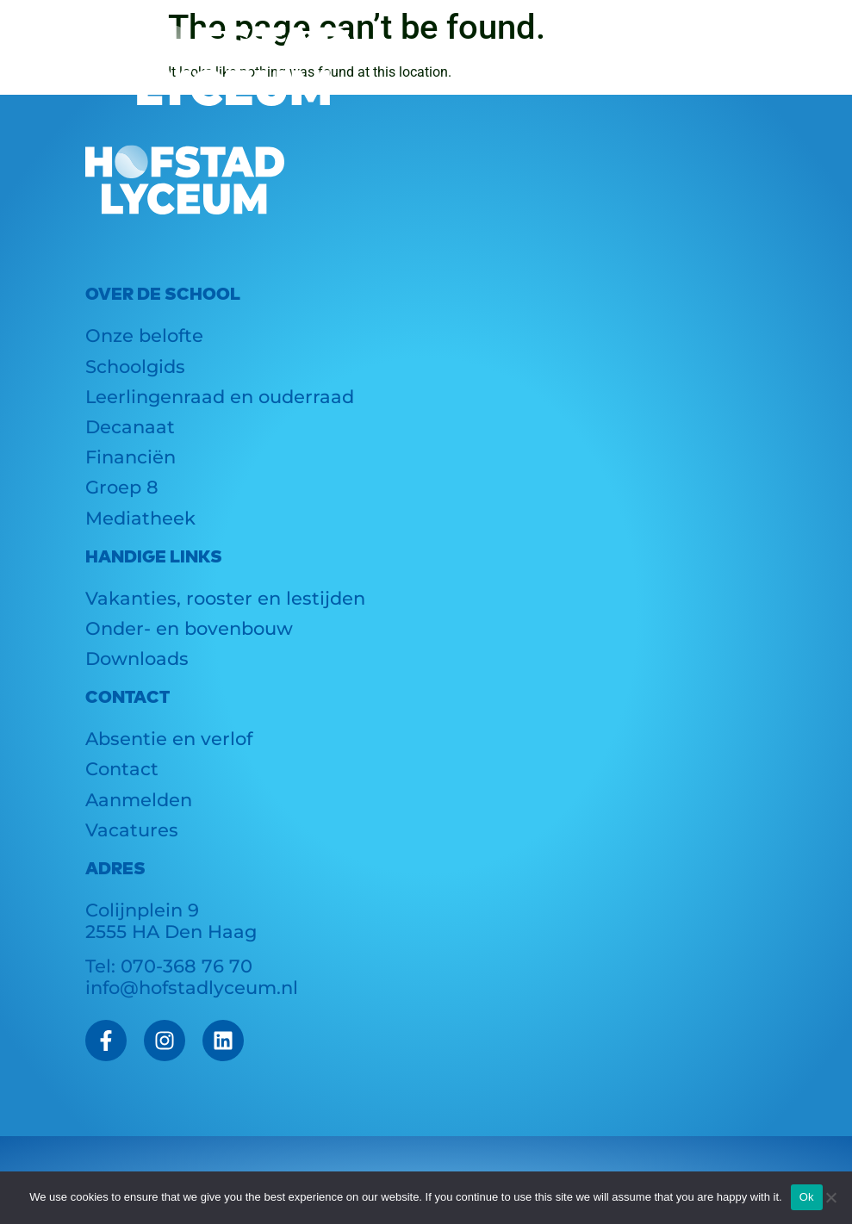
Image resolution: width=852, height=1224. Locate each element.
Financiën (130, 457)
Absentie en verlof (168, 738)
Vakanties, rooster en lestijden (225, 598)
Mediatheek (140, 518)
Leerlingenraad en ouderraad (219, 396)
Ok (806, 1196)
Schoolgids (135, 366)
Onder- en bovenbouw (189, 628)
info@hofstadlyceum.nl (191, 987)
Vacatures (131, 830)
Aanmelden (138, 800)
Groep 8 (122, 487)
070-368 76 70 (186, 966)
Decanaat (130, 427)
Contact (122, 769)
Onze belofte (144, 335)
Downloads (137, 658)
